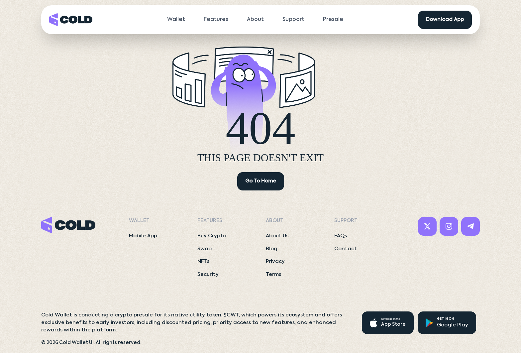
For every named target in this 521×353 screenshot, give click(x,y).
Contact (345, 248)
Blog (271, 248)
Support (293, 19)
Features (216, 19)
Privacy (275, 261)
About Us (277, 235)
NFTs (203, 261)
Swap (204, 248)
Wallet (176, 19)
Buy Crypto (211, 235)
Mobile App (143, 235)
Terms (273, 274)
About (255, 19)
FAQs (340, 235)
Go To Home (260, 180)
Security (208, 274)
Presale (333, 19)
